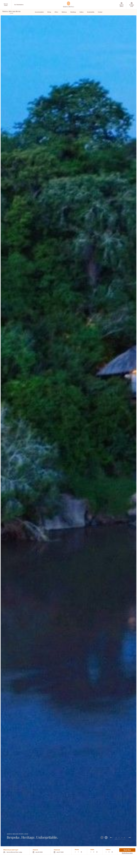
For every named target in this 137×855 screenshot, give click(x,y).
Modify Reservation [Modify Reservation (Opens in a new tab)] (127, 853)
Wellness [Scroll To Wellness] (64, 12)
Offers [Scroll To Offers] (56, 12)
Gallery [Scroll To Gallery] (81, 12)
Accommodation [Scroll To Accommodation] (39, 12)
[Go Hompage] (68, 4)
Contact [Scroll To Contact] (100, 12)
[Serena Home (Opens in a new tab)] (6, 4)
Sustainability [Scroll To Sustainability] (90, 12)
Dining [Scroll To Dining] (49, 12)
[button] (40, 851)
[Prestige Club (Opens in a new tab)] (131, 4)
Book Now (127, 850)
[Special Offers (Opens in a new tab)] (121, 4)
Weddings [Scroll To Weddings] (73, 12)
